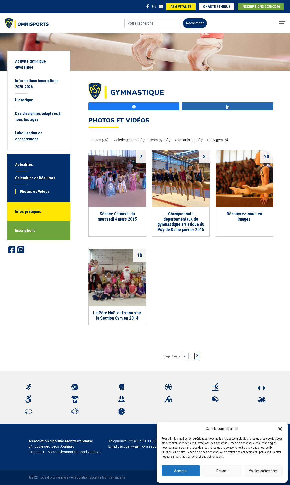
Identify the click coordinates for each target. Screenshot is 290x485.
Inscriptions (25, 230)
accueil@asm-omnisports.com (144, 446)
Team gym (160, 140)
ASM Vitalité (181, 7)
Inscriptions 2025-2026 (261, 7)
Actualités (24, 164)
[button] (280, 428)
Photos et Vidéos (35, 191)
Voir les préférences (263, 471)
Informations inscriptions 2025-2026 (36, 83)
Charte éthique (216, 7)
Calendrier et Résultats (35, 178)
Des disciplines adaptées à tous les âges (38, 116)
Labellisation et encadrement (28, 136)
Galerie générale (129, 140)
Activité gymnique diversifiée (30, 64)
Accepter (180, 471)
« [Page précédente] (185, 356)
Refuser (222, 471)
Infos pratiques (28, 211)
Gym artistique (189, 140)
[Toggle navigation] (282, 23)
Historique (24, 100)
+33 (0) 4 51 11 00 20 (144, 441)
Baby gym (217, 140)
